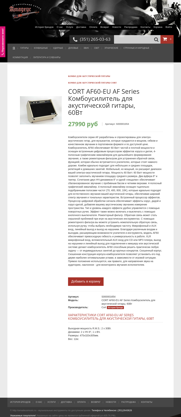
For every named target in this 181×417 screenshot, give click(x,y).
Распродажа (130, 27)
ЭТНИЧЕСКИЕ (111, 47)
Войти (169, 27)
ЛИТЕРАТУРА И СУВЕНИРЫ (46, 57)
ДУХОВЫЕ (73, 47)
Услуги (69, 27)
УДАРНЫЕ (58, 47)
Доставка (81, 27)
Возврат (104, 27)
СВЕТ (96, 47)
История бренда (115, 307)
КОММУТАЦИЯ (20, 57)
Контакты (145, 27)
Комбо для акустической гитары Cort (92, 83)
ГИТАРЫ (24, 47)
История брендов (44, 27)
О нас (60, 27)
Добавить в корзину (85, 281)
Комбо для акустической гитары (89, 76)
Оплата (93, 27)
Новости (116, 27)
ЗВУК (86, 47)
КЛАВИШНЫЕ (41, 47)
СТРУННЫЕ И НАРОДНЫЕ (136, 47)
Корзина (158, 27)
